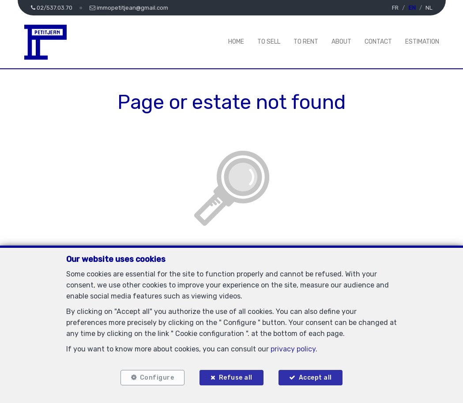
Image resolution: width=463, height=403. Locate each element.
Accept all (315, 377)
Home (236, 41)
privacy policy (293, 349)
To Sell (268, 41)
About (341, 41)
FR (395, 7)
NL (429, 7)
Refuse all (235, 377)
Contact (378, 41)
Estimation (422, 41)
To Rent (306, 41)
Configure (157, 377)
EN (412, 7)
